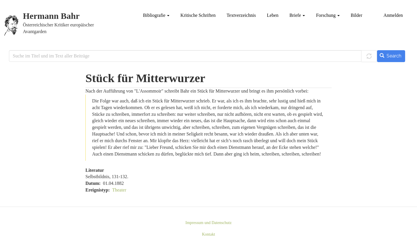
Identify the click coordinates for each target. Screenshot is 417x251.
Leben (272, 15)
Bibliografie (156, 15)
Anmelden (393, 15)
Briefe (297, 15)
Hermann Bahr (51, 16)
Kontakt (208, 234)
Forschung (328, 15)
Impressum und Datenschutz (208, 223)
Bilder (356, 15)
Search (390, 56)
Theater (119, 189)
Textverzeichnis (241, 15)
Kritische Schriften (197, 15)
